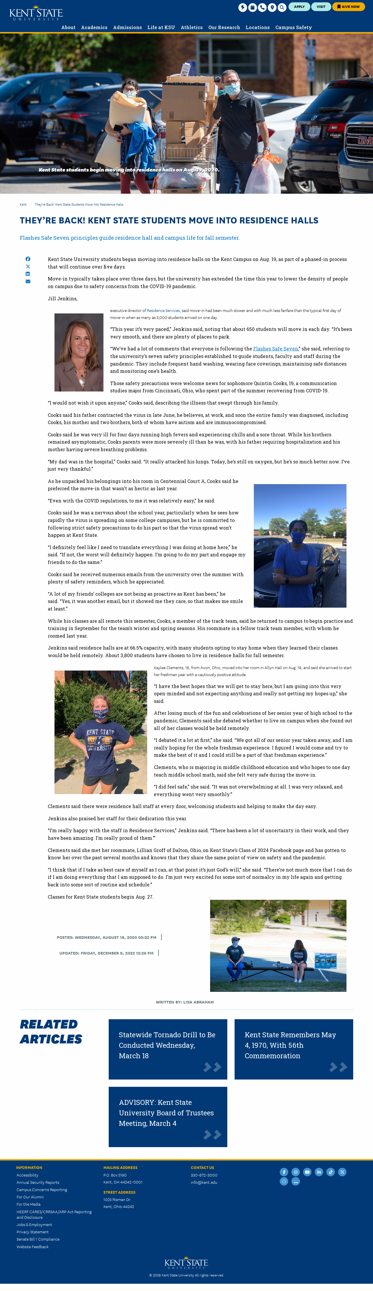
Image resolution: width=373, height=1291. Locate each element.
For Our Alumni (30, 1196)
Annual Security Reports (38, 1182)
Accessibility (27, 1175)
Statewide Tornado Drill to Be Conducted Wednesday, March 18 (167, 1045)
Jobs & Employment (34, 1224)
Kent (23, 204)
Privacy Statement (33, 1231)
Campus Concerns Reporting (42, 1189)
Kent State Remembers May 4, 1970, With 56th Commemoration (290, 1045)
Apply (299, 6)
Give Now (348, 6)
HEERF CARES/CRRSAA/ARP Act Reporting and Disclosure (54, 1214)
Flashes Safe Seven (275, 348)
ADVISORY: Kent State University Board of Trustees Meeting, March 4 (166, 1113)
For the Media (29, 1204)
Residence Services (163, 310)
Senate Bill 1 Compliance (38, 1239)
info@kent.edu (204, 1182)
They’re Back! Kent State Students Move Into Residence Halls (79, 204)
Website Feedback (33, 1246)
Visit (321, 6)
